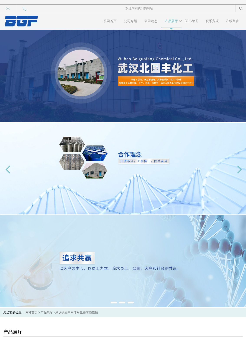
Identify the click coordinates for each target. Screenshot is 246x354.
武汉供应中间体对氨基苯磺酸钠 (76, 312)
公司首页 (110, 21)
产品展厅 (171, 21)
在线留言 (232, 21)
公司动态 (150, 21)
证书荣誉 (191, 21)
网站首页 (31, 312)
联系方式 (212, 21)
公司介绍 (130, 21)
